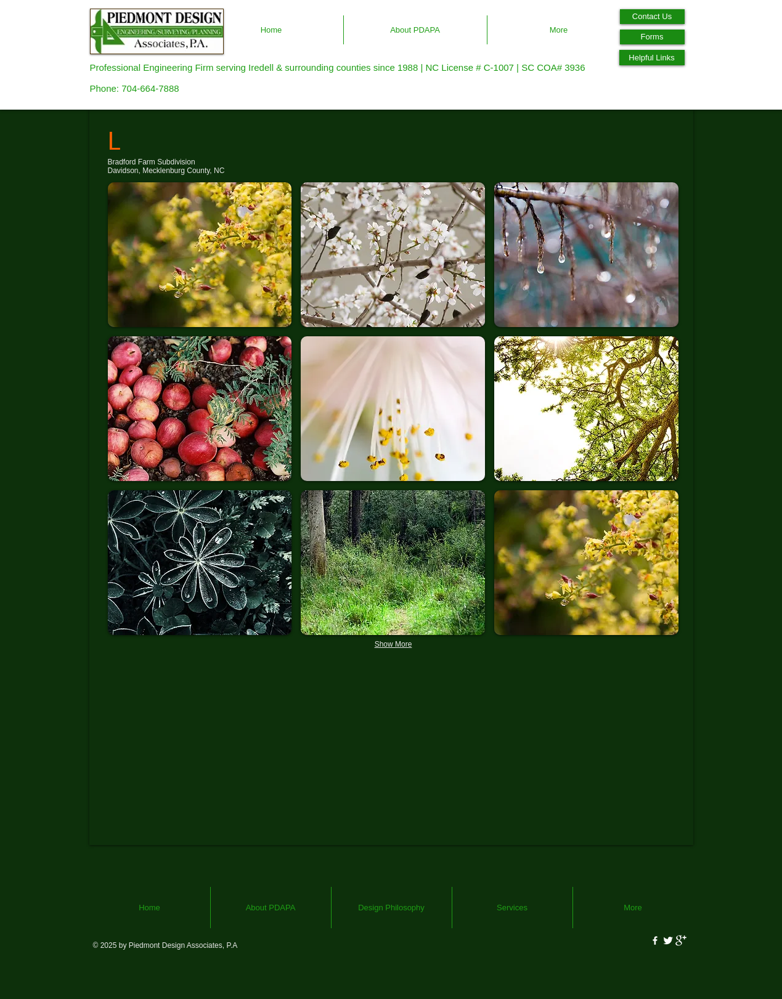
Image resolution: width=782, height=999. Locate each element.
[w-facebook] (655, 940)
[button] (200, 254)
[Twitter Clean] (668, 940)
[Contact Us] (652, 16)
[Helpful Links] (652, 57)
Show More (393, 644)
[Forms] (652, 37)
